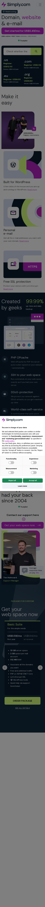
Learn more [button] (22, 486)
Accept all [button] (33, 480)
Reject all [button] (12, 480)
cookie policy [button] (9, 441)
